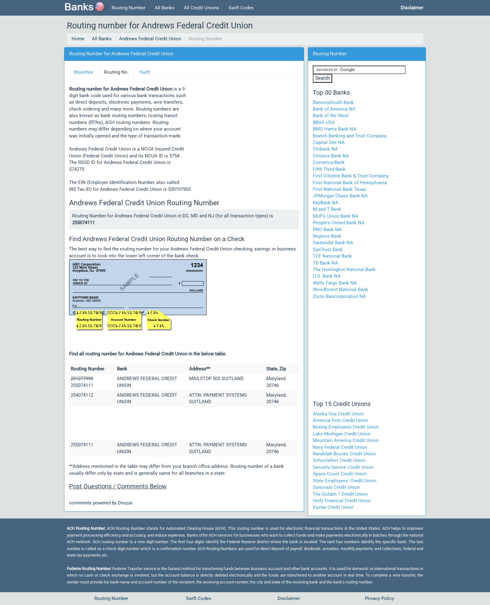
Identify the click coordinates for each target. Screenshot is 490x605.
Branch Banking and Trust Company (350, 136)
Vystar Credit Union (333, 507)
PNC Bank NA (327, 229)
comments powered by (100, 503)
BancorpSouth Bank (333, 102)
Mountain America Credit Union (345, 440)
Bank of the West (330, 115)
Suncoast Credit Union (336, 487)
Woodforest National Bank (340, 289)
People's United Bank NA (338, 223)
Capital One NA (329, 142)
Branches (83, 72)
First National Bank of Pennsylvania (350, 183)
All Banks (164, 8)
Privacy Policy (379, 598)
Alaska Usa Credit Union (338, 414)
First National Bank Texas (339, 189)
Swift (144, 72)
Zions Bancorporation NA (339, 296)
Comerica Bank (329, 162)
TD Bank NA (325, 263)
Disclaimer (289, 598)
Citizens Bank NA (331, 156)
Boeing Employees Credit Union (346, 427)
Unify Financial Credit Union (342, 500)
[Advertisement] (242, 133)
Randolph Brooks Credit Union (344, 454)
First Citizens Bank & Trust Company (351, 176)
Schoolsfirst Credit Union (339, 460)
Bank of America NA (334, 109)
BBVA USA (324, 122)
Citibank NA (325, 149)
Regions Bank (327, 236)
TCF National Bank (332, 256)
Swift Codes (241, 8)
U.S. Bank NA (327, 276)
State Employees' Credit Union (344, 481)
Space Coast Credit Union (340, 474)
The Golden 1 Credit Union (340, 494)
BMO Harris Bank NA (334, 129)
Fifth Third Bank (329, 169)
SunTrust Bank (328, 249)
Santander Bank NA (333, 242)
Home (78, 39)
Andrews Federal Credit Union (150, 39)
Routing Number (128, 8)
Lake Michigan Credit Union (341, 434)
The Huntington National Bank (344, 269)
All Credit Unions (201, 8)
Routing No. (116, 72)
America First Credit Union (340, 420)
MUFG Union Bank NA (335, 216)
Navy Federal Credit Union (340, 447)
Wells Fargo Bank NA (335, 283)
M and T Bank (327, 209)
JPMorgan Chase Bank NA (340, 196)
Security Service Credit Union (343, 467)
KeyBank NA (325, 203)
